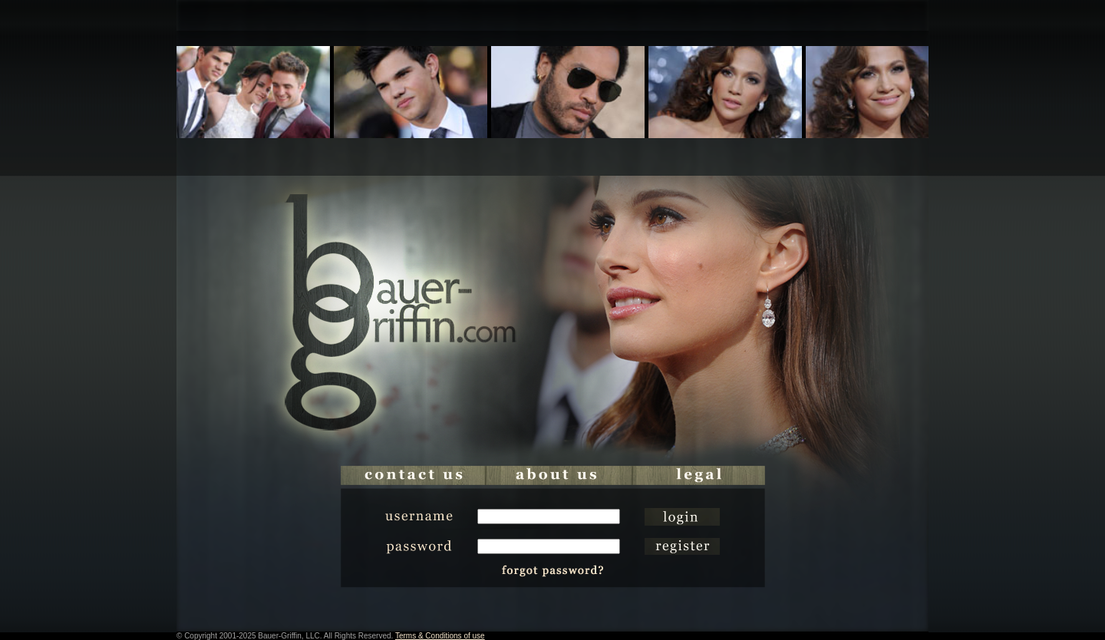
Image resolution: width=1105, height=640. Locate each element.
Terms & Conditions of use (440, 636)
